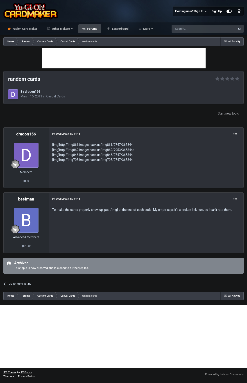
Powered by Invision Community (224, 374)
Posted (66, 134)
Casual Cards (55, 96)
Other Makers (61, 28)
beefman (26, 199)
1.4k (26, 246)
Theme (8, 376)
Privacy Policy (26, 376)
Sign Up (217, 11)
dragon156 (32, 91)
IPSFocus (26, 372)
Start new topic (228, 113)
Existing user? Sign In (191, 11)
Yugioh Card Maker (24, 28)
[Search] (193, 29)
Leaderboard (120, 28)
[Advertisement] (124, 58)
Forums (91, 28)
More (147, 28)
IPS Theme (9, 372)
